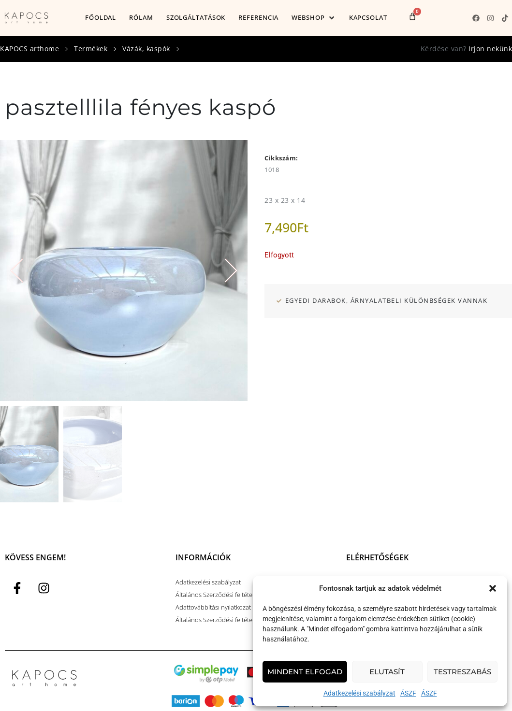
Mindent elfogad (304, 671)
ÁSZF (408, 693)
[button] (492, 588)
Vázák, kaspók (146, 48)
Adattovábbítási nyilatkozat (213, 561)
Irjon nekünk (490, 48)
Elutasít (387, 671)
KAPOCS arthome (29, 48)
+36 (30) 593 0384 (370, 536)
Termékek (90, 48)
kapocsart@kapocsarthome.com (391, 549)
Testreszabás (462, 671)
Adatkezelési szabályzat (359, 693)
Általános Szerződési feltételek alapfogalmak (237, 574)
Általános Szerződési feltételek (218, 549)
